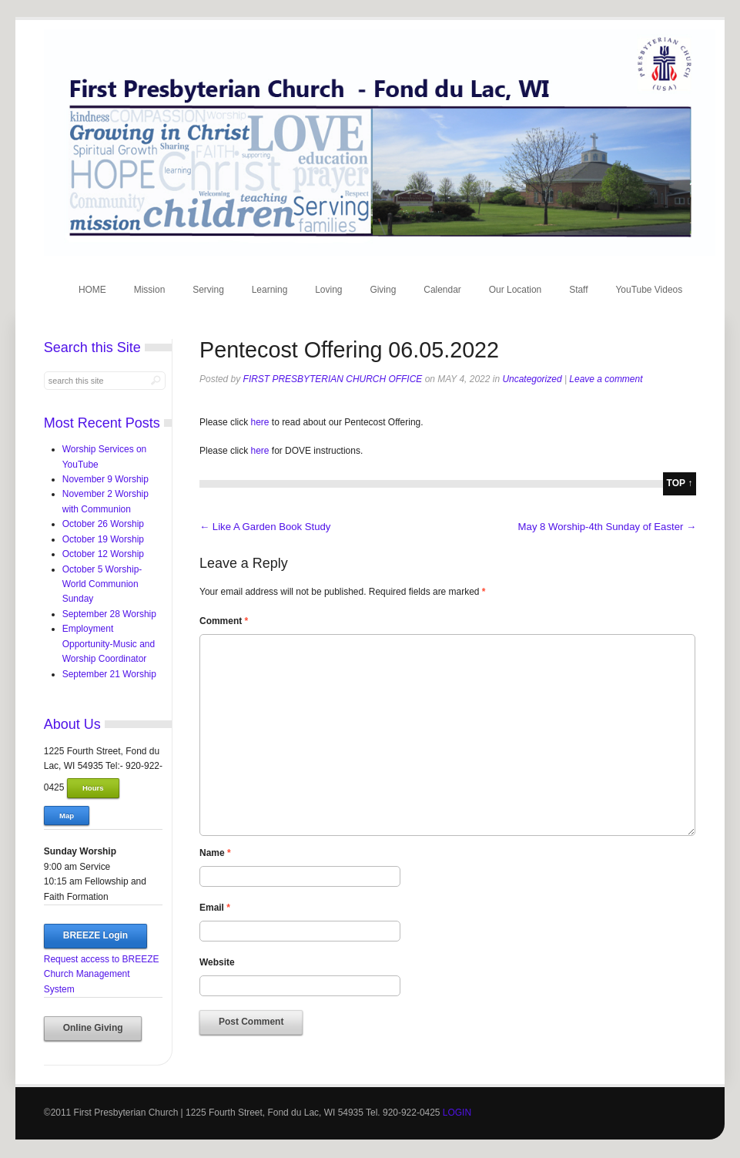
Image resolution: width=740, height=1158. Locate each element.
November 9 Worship (105, 479)
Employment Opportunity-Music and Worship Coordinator (108, 643)
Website (217, 962)
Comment (223, 621)
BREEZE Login (95, 935)
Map (66, 815)
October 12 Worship (103, 554)
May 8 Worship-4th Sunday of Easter (607, 526)
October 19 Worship (103, 539)
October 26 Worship (103, 524)
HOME (92, 289)
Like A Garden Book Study (264, 526)
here (261, 422)
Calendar (442, 289)
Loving (328, 289)
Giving (383, 289)
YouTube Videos (648, 289)
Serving (208, 289)
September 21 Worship (109, 674)
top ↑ (680, 483)
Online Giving (93, 1027)
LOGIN (457, 1112)
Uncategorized (531, 379)
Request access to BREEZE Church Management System (101, 974)
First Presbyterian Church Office (333, 379)
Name (215, 853)
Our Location (515, 289)
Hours (93, 788)
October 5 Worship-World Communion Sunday (102, 584)
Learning (270, 289)
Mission (150, 289)
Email (214, 907)
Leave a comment (605, 379)
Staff (578, 289)
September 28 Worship (109, 614)
